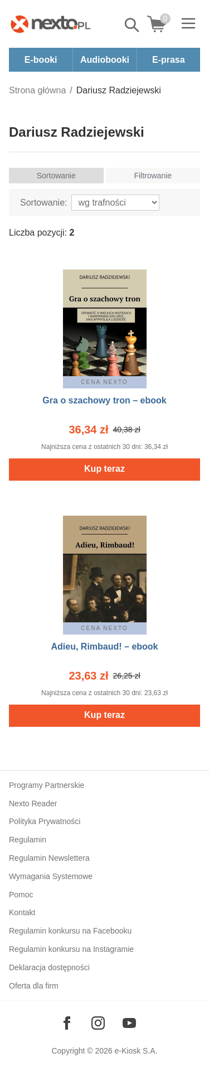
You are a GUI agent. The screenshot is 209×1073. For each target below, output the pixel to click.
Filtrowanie (153, 175)
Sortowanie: (43, 202)
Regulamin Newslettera (49, 858)
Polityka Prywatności (44, 821)
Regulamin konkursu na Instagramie (71, 949)
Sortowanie (56, 175)
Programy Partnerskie (46, 785)
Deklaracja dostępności (49, 967)
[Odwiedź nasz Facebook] (67, 1023)
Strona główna (37, 90)
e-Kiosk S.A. (136, 1050)
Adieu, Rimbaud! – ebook (104, 646)
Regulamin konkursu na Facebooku (70, 930)
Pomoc (21, 894)
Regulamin (27, 839)
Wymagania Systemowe (51, 876)
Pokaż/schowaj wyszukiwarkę (132, 25)
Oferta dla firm (34, 985)
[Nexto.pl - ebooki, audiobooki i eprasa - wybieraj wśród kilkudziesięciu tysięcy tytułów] (51, 24)
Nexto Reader (33, 803)
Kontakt (22, 912)
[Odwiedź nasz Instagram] (98, 1023)
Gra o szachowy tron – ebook (104, 400)
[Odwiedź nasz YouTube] (129, 1023)
